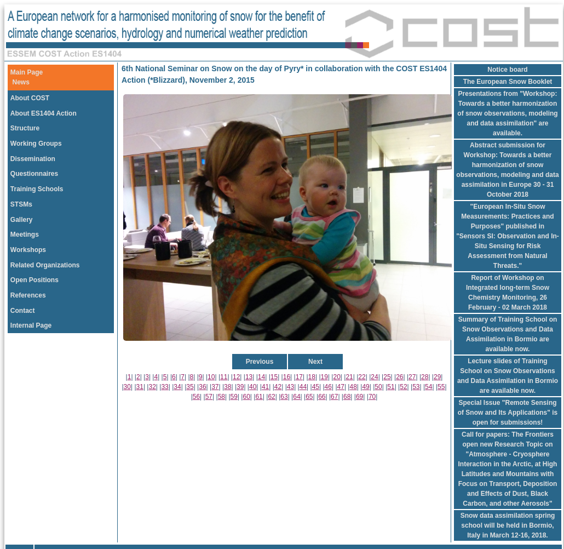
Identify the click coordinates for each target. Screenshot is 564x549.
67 (334, 397)
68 (346, 397)
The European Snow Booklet (508, 81)
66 (321, 397)
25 (386, 377)
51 (390, 387)
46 (328, 387)
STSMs (21, 204)
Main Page (26, 72)
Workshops (28, 250)
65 (309, 397)
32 (152, 387)
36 (202, 387)
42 (277, 387)
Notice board (507, 69)
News (21, 82)
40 (252, 387)
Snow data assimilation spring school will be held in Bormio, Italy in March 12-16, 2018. (508, 525)
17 (299, 377)
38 (227, 387)
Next (315, 361)
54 (428, 387)
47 (340, 387)
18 (311, 377)
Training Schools (37, 189)
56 (196, 397)
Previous (260, 361)
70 (372, 397)
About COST (29, 98)
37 (214, 387)
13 (248, 377)
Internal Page (30, 325)
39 (240, 387)
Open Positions (34, 280)
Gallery (21, 220)
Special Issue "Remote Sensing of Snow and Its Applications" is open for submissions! (508, 412)
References (28, 295)
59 (234, 397)
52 (403, 387)
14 (261, 377)
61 (258, 397)
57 (208, 397)
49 (365, 387)
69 (359, 397)
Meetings (24, 234)
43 (290, 387)
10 (211, 377)
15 (274, 377)
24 (374, 377)
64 (296, 397)
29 (437, 377)
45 (315, 387)
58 (221, 397)
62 (271, 397)
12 (236, 377)
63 (283, 397)
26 (399, 377)
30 (127, 387)
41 (265, 387)
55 (441, 387)
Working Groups (36, 143)
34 (177, 387)
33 (164, 387)
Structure (24, 128)
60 (246, 397)
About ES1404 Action (43, 113)
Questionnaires (34, 174)
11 (223, 377)
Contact (22, 310)
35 (189, 387)
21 (349, 377)
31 (139, 387)
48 (352, 387)
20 (336, 377)
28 (424, 377)
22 (361, 377)
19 (324, 377)
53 (415, 387)
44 (303, 387)
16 (286, 377)
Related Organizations (45, 265)
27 (412, 377)
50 (378, 387)
